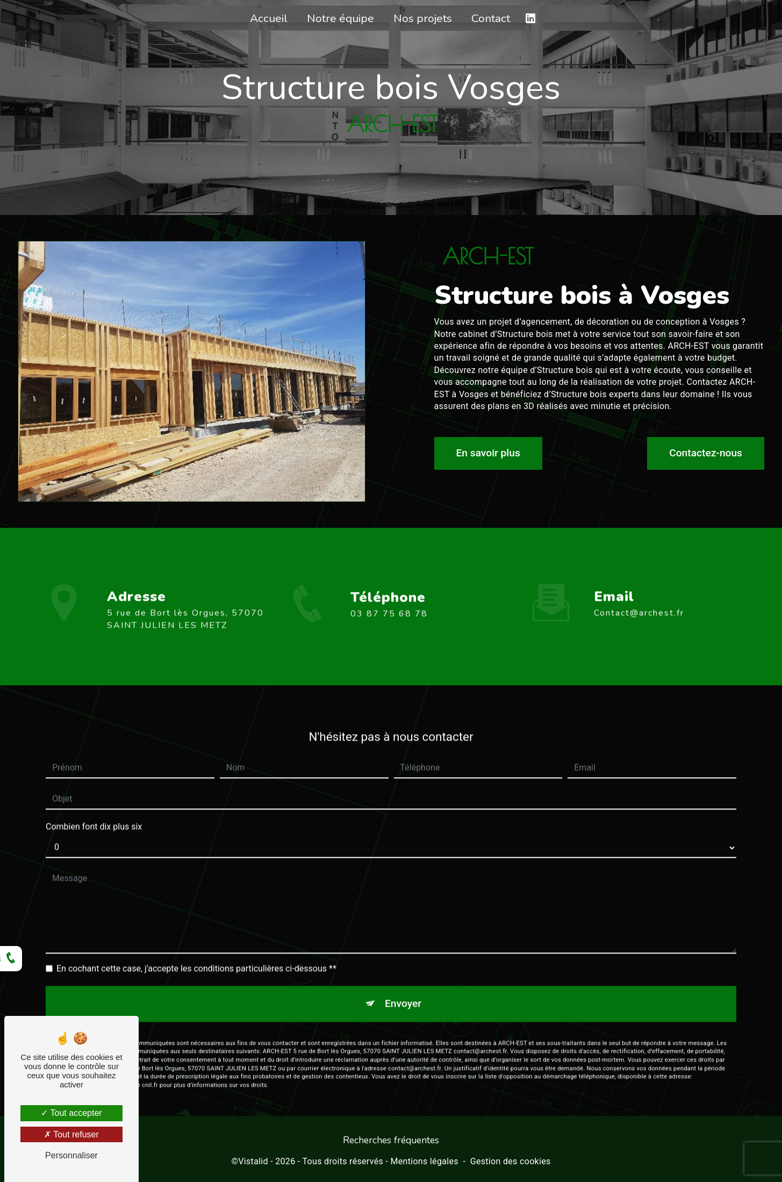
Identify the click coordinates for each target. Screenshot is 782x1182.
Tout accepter (71, 1112)
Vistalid (253, 1161)
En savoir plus (488, 453)
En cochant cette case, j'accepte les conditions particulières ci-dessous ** (196, 956)
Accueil (269, 18)
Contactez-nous (705, 453)
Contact (490, 18)
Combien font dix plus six (94, 815)
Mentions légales (424, 1161)
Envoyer (403, 991)
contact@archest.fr (639, 601)
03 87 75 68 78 (389, 626)
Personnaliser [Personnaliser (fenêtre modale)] (71, 1155)
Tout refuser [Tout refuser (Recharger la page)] (71, 1134)
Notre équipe (340, 18)
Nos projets (422, 18)
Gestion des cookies (510, 1161)
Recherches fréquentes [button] (391, 1140)
